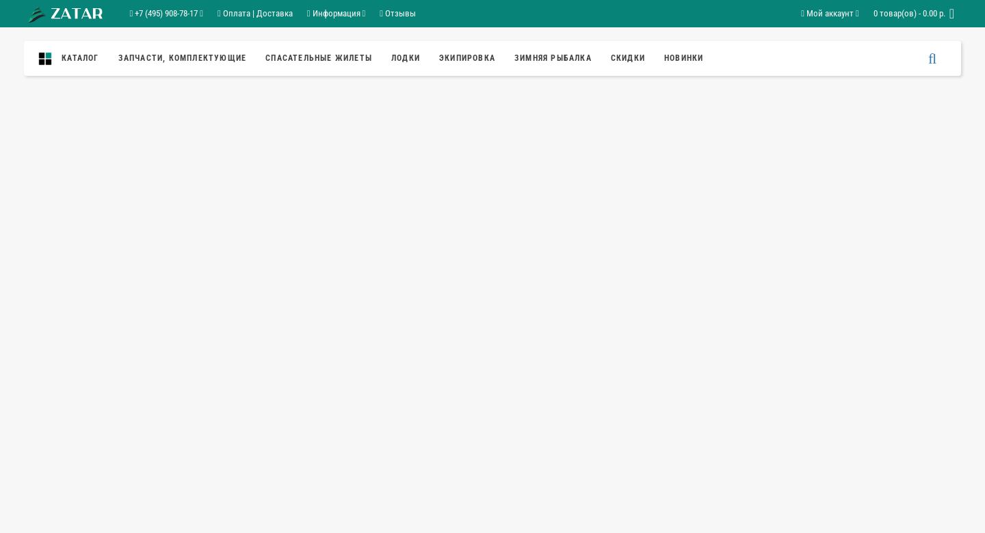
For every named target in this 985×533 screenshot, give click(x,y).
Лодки (405, 58)
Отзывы (398, 13)
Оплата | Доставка (255, 13)
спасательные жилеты (318, 58)
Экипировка (467, 58)
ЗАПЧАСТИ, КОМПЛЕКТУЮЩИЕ (182, 58)
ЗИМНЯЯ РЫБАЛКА (553, 58)
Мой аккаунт (830, 13)
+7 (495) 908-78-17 (167, 13)
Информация (336, 13)
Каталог (72, 59)
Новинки (683, 58)
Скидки (628, 58)
